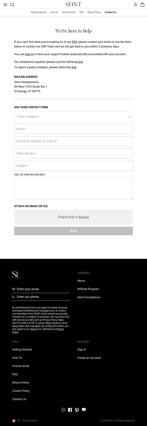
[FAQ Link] (14, 374)
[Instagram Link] (63, 410)
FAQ (81, 12)
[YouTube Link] (84, 409)
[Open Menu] (5, 4)
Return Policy (94, 12)
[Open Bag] (142, 4)
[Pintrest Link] (77, 410)
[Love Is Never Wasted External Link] (88, 297)
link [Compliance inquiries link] (80, 62)
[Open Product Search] (12, 4)
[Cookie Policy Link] (20, 391)
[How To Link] (17, 358)
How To (54, 12)
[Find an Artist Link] (20, 366)
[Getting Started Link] (22, 349)
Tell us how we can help (29, 174)
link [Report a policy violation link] (74, 67)
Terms (33, 329)
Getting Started (39, 12)
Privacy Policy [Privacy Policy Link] (30, 420)
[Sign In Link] (29, 54)
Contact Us (110, 12)
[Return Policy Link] (20, 382)
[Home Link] (73, 4)
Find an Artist (69, 12)
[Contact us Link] (19, 399)
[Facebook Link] (70, 410)
